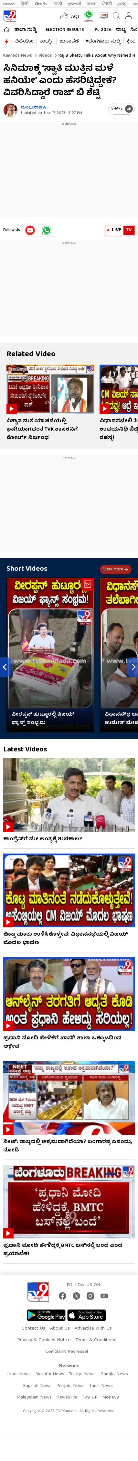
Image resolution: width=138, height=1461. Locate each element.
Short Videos (27, 569)
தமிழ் (122, 4)
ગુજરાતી (74, 4)
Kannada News (17, 56)
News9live (66, 1397)
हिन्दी (25, 4)
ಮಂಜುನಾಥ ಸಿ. (34, 107)
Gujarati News (37, 1386)
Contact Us (33, 1328)
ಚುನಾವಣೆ (69, 41)
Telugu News (82, 1374)
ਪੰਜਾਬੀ (107, 4)
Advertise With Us (93, 1328)
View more (115, 569)
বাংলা (92, 4)
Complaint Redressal (66, 1352)
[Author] (10, 110)
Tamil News (101, 1386)
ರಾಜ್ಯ (121, 30)
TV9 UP (90, 1397)
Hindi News (19, 1374)
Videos (44, 56)
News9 (9, 4)
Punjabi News (70, 1386)
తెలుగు (41, 4)
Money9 (110, 1397)
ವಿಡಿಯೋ (24, 41)
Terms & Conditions (95, 1340)
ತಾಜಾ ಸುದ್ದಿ (25, 30)
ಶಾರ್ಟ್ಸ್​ (46, 41)
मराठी (57, 4)
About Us (60, 1328)
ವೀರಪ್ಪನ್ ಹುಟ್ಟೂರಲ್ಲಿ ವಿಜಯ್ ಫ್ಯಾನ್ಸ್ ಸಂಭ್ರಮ (43, 719)
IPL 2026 (102, 30)
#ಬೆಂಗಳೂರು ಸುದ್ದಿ (102, 41)
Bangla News (114, 1374)
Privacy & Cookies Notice (43, 1340)
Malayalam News (34, 1397)
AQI (75, 17)
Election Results (65, 30)
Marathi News (49, 1374)
